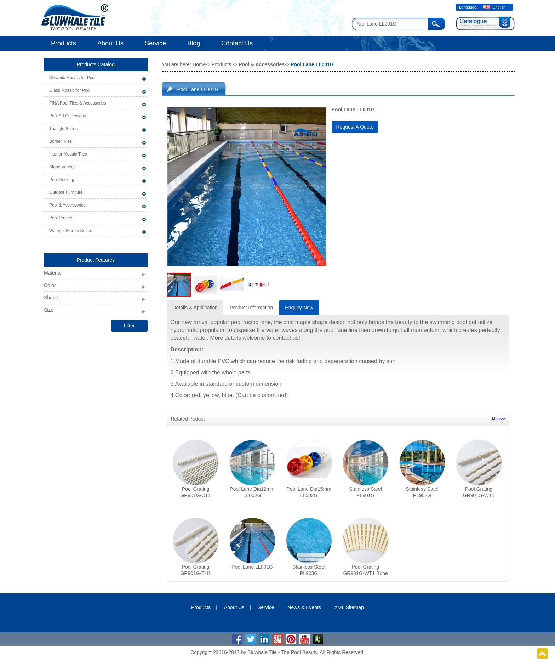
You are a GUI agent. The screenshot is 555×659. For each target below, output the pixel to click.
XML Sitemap (349, 607)
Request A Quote (355, 127)
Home (199, 64)
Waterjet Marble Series (70, 230)
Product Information (251, 307)
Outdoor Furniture (66, 192)
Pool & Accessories (67, 205)
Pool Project (60, 217)
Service (155, 43)
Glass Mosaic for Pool (70, 90)
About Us (110, 43)
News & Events (304, 607)
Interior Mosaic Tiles (68, 154)
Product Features (96, 260)
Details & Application (195, 307)
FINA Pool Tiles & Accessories (77, 103)
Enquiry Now (299, 307)
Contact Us (237, 43)
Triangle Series (63, 128)
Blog (193, 43)
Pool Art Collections (67, 115)
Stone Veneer (62, 166)
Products (63, 43)
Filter (129, 325)
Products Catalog (96, 64)
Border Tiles (60, 141)
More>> (498, 419)
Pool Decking (61, 179)
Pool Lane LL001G (198, 89)
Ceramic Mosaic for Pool (72, 77)
